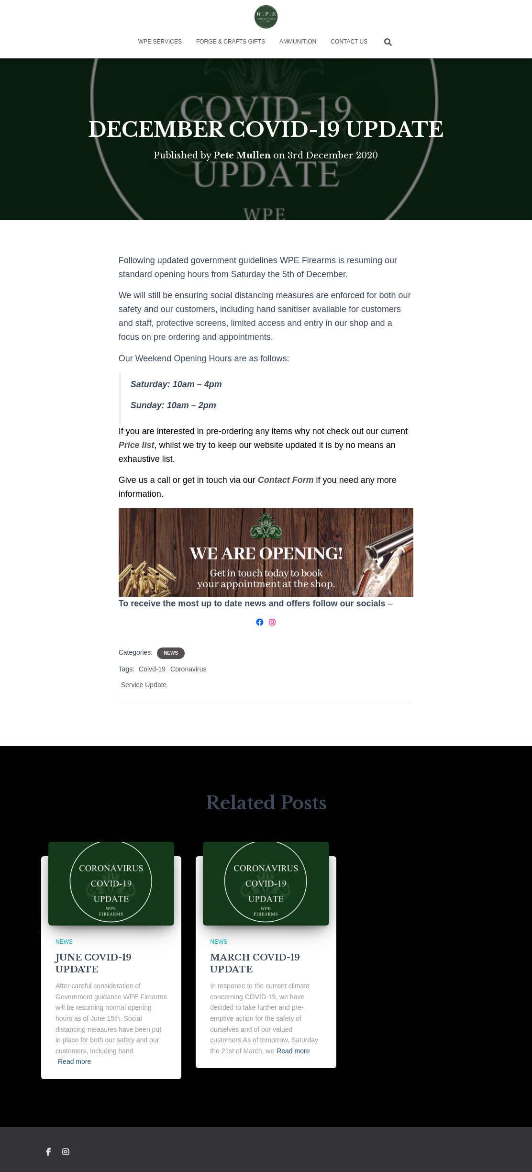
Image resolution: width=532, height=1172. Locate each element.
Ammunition (297, 41)
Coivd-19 (152, 669)
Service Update (144, 685)
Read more (74, 1061)
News (171, 653)
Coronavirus (188, 669)
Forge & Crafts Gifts (230, 41)
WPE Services (160, 41)
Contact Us (349, 41)
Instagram (66, 1152)
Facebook (48, 1152)
